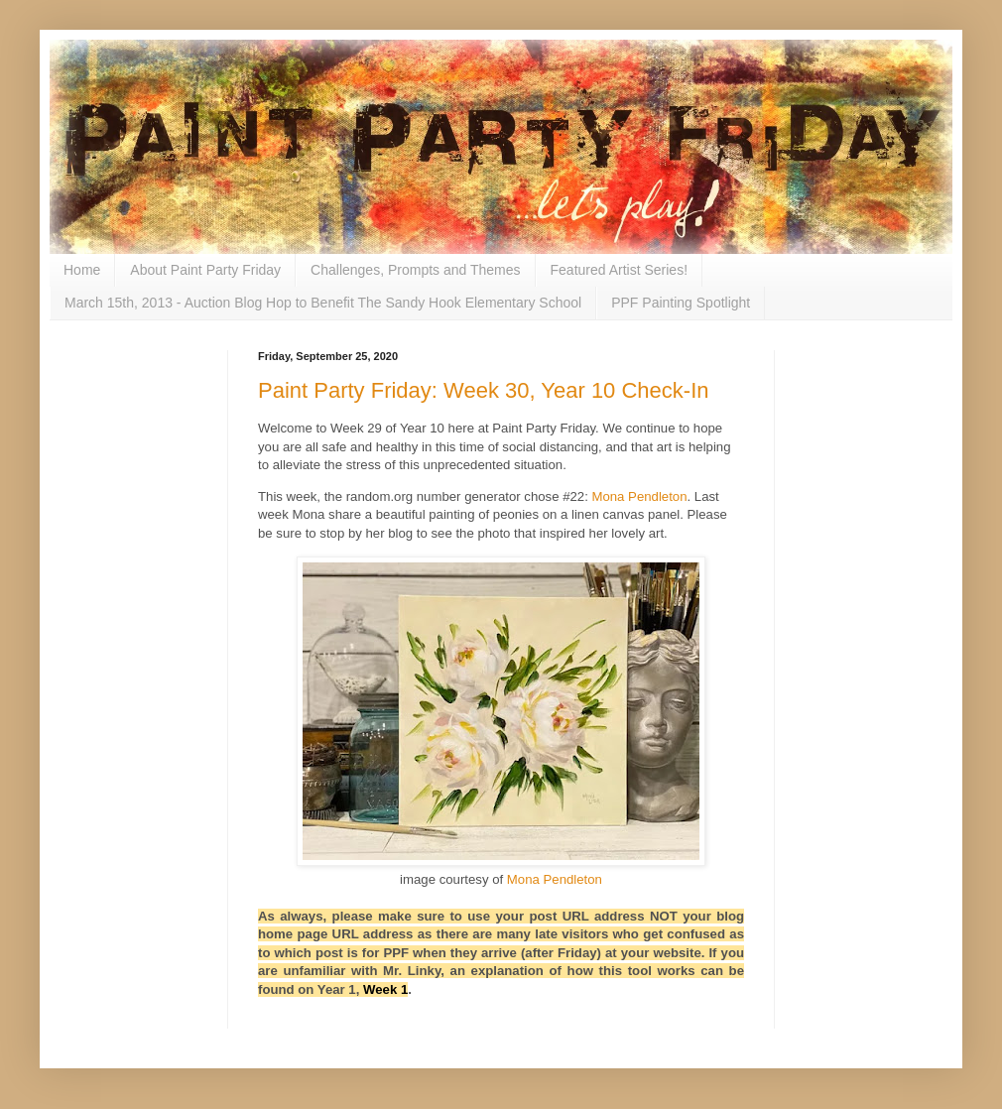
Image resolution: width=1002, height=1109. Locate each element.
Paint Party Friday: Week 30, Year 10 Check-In (483, 390)
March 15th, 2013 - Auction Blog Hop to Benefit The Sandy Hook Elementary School (322, 302)
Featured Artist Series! (620, 270)
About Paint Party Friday (205, 270)
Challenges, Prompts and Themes (415, 270)
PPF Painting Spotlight (680, 302)
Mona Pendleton (639, 496)
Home (81, 270)
